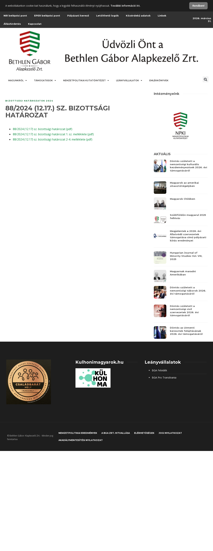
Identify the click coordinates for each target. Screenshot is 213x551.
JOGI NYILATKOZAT (170, 433)
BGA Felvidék (159, 370)
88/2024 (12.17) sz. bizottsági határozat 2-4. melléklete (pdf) (52, 139)
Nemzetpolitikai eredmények (77, 433)
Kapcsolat (34, 23)
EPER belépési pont (47, 15)
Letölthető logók (107, 15)
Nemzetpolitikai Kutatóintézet (86, 80)
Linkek (162, 15)
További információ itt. (125, 5)
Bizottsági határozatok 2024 (29, 100)
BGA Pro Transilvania (164, 377)
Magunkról (17, 80)
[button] (206, 79)
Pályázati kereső (78, 15)
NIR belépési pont (15, 15)
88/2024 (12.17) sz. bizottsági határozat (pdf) (42, 129)
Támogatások (45, 80)
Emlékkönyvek (158, 80)
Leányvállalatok (129, 80)
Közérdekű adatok (138, 15)
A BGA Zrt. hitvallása (115, 433)
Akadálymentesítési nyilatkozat (80, 440)
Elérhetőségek (144, 433)
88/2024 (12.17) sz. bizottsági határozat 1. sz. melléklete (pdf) (53, 134)
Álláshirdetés (12, 23)
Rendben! (198, 5)
